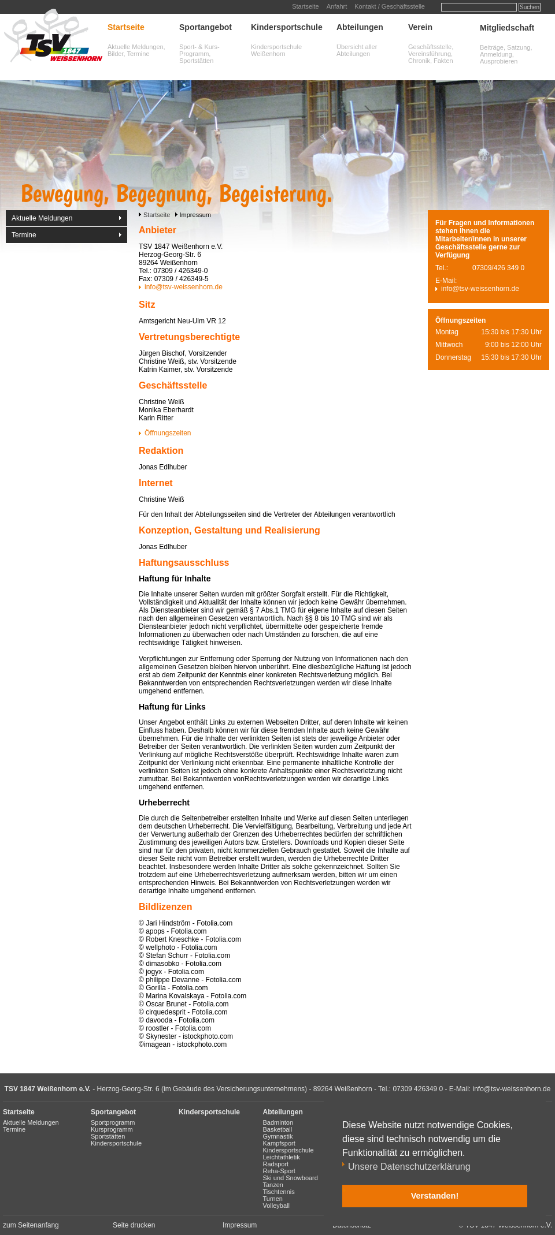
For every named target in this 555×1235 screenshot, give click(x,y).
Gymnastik (278, 1136)
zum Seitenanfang (31, 1225)
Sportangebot (205, 27)
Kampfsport (279, 1143)
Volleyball (276, 1205)
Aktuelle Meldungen (42, 218)
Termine (24, 235)
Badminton (278, 1122)
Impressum (240, 1225)
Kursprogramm (112, 1129)
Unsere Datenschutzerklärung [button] (409, 1166)
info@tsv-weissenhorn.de (184, 287)
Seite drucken (134, 1225)
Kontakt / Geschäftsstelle (389, 6)
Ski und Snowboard (290, 1177)
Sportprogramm (113, 1122)
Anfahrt (337, 6)
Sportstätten (108, 1136)
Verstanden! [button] (434, 1195)
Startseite (305, 6)
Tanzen (273, 1184)
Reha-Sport (279, 1170)
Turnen (273, 1198)
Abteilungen (359, 27)
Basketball (278, 1129)
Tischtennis (279, 1191)
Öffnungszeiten (168, 433)
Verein (420, 27)
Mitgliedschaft (507, 27)
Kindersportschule (287, 27)
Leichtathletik (281, 1157)
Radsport (276, 1164)
